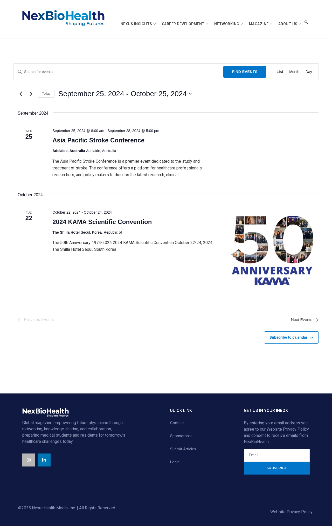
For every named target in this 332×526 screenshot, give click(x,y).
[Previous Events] (21, 94)
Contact (177, 422)
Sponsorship (181, 435)
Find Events (245, 72)
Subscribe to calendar (288, 337)
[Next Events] (31, 94)
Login (174, 462)
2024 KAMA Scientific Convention (102, 221)
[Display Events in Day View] (309, 72)
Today (46, 93)
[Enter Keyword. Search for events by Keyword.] (118, 72)
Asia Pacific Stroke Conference (98, 140)
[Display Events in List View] (279, 72)
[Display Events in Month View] (294, 72)
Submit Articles (183, 449)
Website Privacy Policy (291, 511)
